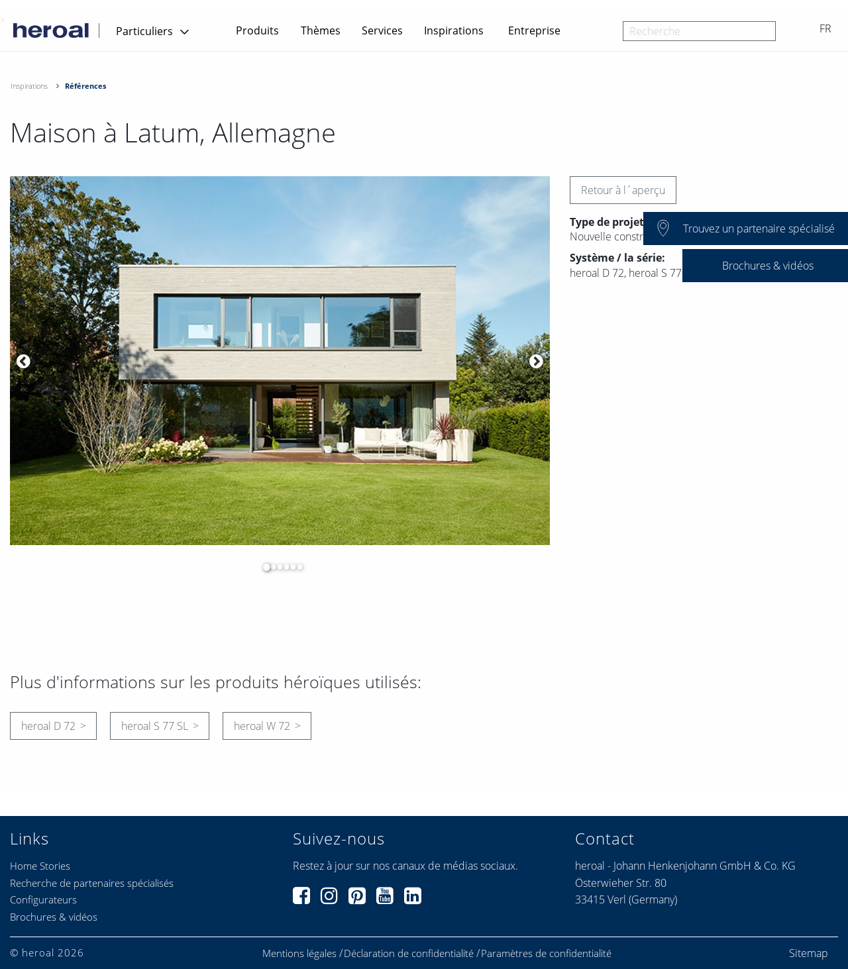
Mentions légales (299, 953)
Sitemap (808, 953)
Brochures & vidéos (53, 916)
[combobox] (699, 31)
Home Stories (40, 865)
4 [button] (283, 567)
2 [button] (269, 567)
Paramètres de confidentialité (546, 953)
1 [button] (263, 567)
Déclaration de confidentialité (409, 953)
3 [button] (276, 567)
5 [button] (289, 567)
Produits (257, 30)
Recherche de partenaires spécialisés (92, 883)
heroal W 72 (262, 726)
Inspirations (454, 30)
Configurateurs (43, 899)
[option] (280, 360)
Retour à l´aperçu (623, 190)
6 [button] (296, 567)
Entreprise (534, 30)
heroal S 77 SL (154, 726)
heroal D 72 (48, 726)
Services (382, 30)
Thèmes (321, 30)
